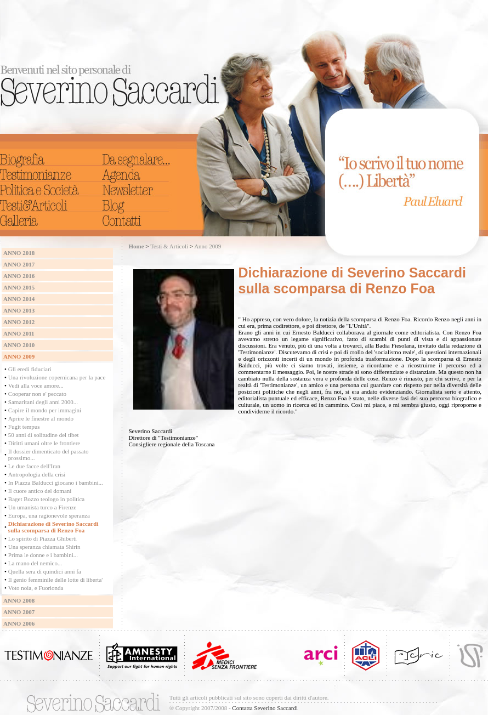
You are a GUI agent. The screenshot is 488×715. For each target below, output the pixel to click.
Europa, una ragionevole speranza (49, 515)
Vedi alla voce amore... (36, 385)
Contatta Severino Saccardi (265, 708)
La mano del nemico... (35, 563)
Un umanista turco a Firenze (42, 507)
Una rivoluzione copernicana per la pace (56, 377)
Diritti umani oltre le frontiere (44, 443)
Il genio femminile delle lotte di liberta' (55, 579)
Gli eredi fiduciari (30, 369)
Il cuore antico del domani (39, 490)
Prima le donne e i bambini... (43, 555)
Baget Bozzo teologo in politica (46, 499)
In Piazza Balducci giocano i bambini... (55, 482)
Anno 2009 (207, 246)
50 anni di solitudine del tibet (43, 435)
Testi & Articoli (169, 246)
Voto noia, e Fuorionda (36, 588)
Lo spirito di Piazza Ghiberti (42, 538)
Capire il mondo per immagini (44, 410)
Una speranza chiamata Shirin (44, 546)
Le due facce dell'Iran (34, 466)
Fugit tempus (24, 426)
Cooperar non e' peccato (37, 393)
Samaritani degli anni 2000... (43, 402)
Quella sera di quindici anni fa (44, 571)
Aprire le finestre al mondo (40, 418)
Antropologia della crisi (36, 474)
